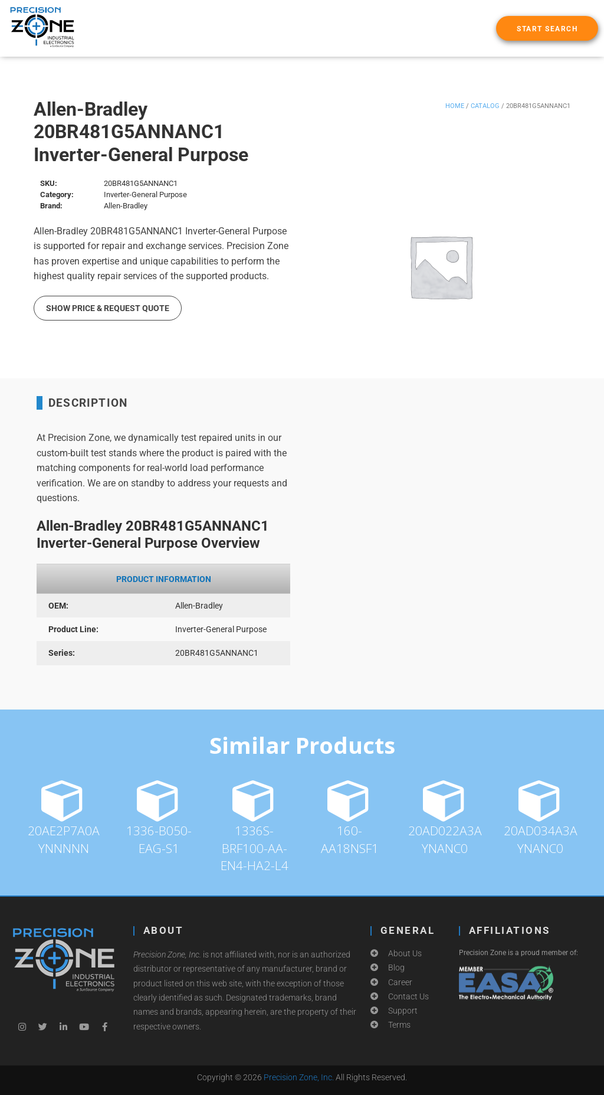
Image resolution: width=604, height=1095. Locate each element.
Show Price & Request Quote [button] (107, 308)
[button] (547, 28)
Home (454, 106)
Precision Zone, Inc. (299, 1077)
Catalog (485, 106)
